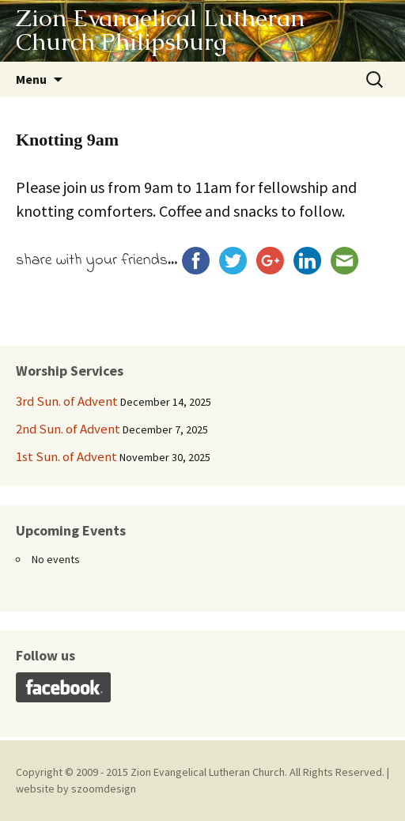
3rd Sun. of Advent (67, 401)
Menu (31, 79)
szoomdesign (103, 788)
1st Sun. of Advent (66, 456)
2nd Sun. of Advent (68, 428)
